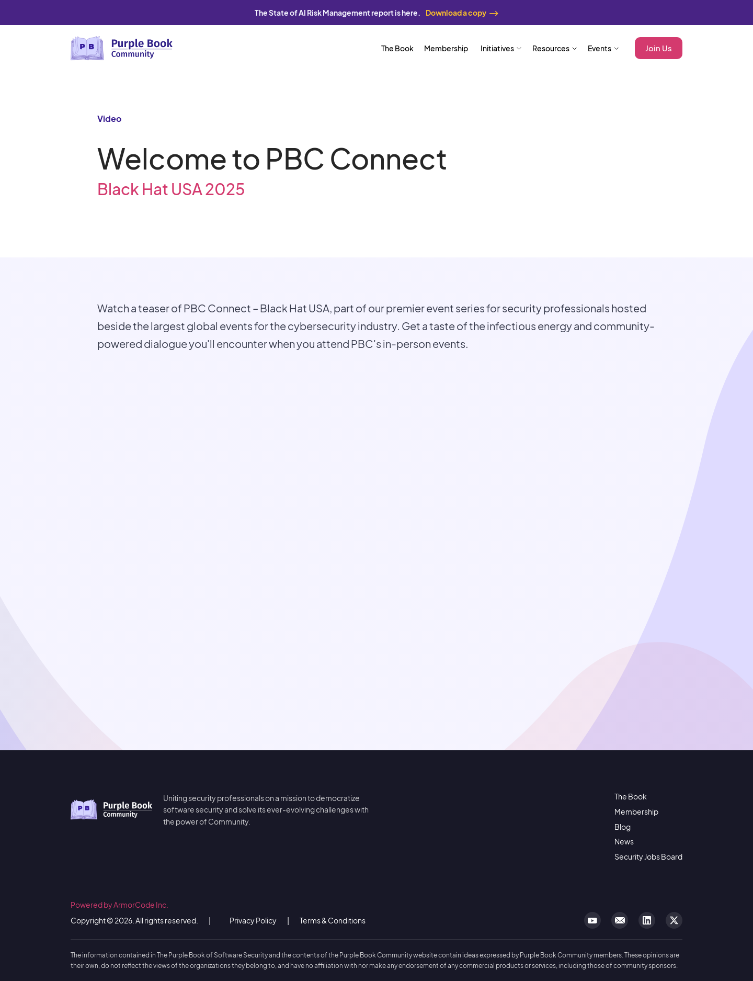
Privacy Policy (253, 920)
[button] (501, 48)
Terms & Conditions (333, 920)
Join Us (658, 48)
